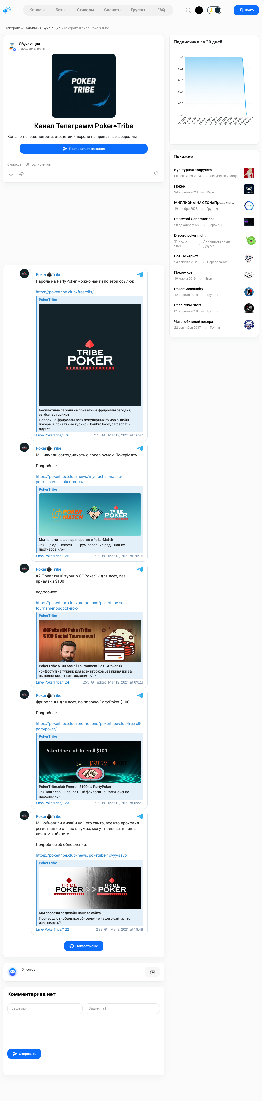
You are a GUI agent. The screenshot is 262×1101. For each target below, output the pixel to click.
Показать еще (83, 946)
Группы (138, 9)
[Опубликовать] (199, 10)
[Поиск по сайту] (188, 10)
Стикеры (85, 9)
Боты (61, 9)
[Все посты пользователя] (152, 972)
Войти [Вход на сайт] (246, 10)
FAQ (161, 9)
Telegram (13, 28)
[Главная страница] (7, 10)
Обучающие (50, 28)
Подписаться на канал (83, 148)
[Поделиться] (21, 173)
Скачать (112, 9)
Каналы (37, 9)
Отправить (24, 1053)
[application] (214, 91)
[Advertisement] (83, 223)
